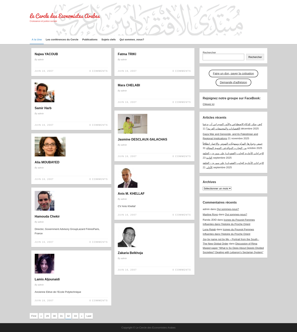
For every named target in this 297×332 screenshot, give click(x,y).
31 (61, 315)
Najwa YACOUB (46, 54)
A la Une (37, 39)
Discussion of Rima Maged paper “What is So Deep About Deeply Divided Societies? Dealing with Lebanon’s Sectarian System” (233, 248)
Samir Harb (43, 108)
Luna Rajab (209, 229)
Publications (89, 39)
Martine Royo (210, 214)
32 (68, 315)
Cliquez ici (208, 104)
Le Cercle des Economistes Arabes (64, 15)
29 (47, 315)
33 (75, 315)
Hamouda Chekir (47, 216)
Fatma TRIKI (127, 54)
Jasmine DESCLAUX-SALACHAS (142, 139)
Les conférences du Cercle (62, 39)
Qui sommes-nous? (228, 209)
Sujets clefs (108, 39)
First (33, 315)
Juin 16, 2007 (44, 71)
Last (88, 315)
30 (54, 315)
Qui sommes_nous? (132, 39)
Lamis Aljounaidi (47, 279)
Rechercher (209, 52)
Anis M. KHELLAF (131, 193)
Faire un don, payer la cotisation (233, 73)
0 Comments (98, 71)
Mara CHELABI (129, 85)
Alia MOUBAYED (47, 162)
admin (41, 59)
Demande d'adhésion (233, 82)
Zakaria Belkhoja (130, 253)
